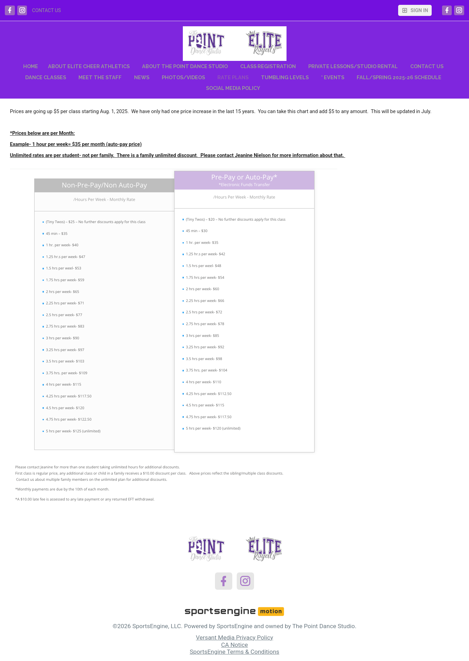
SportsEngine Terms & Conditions (234, 651)
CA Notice (234, 644)
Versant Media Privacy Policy (234, 637)
